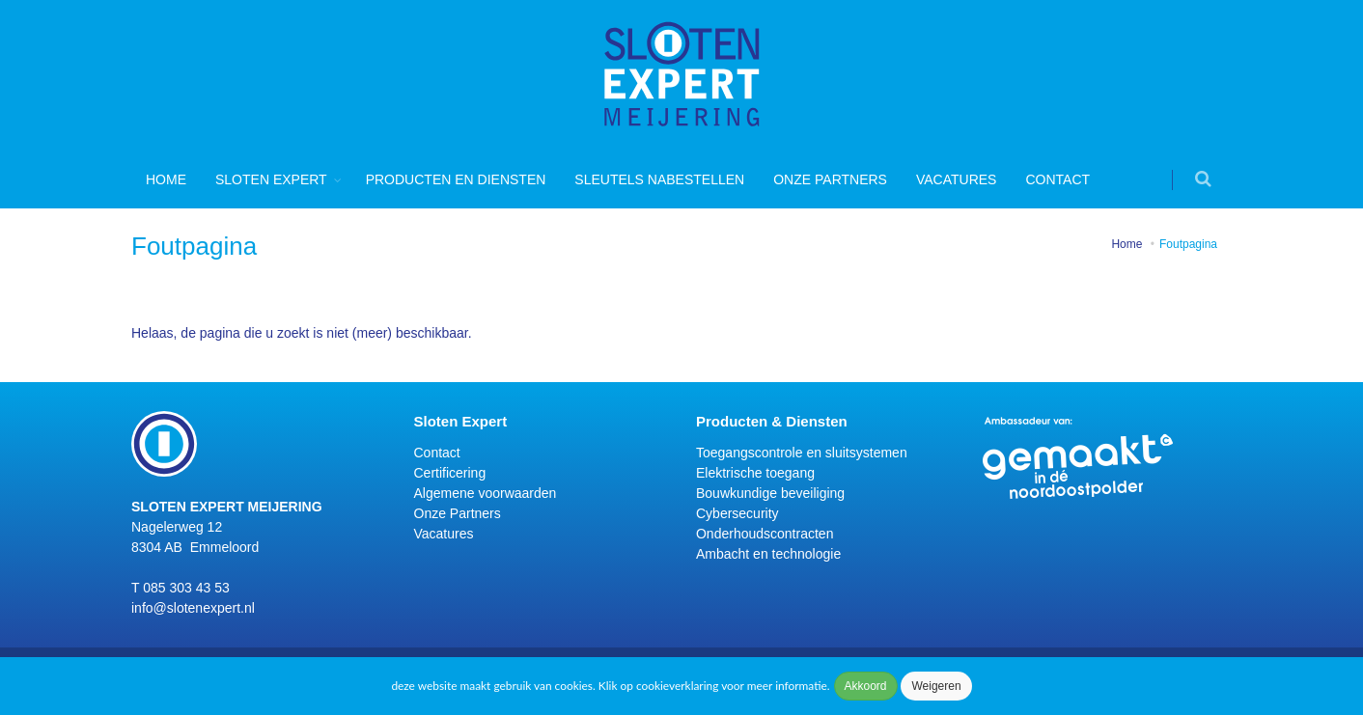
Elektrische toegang (755, 473)
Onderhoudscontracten (764, 533)
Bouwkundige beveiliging (770, 493)
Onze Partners (830, 179)
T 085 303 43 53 (180, 587)
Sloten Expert (271, 179)
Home (166, 179)
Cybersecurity (737, 513)
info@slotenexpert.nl (193, 608)
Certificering (450, 473)
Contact (1057, 179)
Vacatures (956, 179)
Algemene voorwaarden (485, 493)
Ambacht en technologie (768, 554)
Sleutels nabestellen (659, 179)
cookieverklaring (677, 685)
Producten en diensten (456, 179)
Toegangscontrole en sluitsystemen (801, 452)
